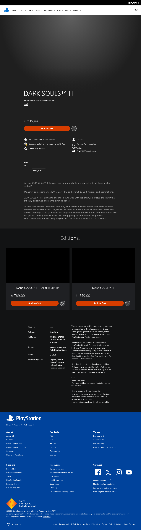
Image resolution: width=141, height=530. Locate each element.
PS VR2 (53, 443)
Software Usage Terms (125, 524)
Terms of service (57, 469)
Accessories (48, 10)
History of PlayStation (15, 455)
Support (76, 10)
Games (14, 10)
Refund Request (12, 487)
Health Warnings (78, 380)
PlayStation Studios (14, 443)
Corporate (10, 451)
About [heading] (9, 432)
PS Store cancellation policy (61, 472)
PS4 (29, 10)
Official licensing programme (62, 491)
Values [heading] (96, 432)
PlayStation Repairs (14, 480)
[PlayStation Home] (6, 10)
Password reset (12, 484)
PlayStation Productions (16, 447)
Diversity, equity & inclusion (104, 447)
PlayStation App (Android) (104, 484)
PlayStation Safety (13, 472)
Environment (98, 436)
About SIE (10, 436)
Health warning (56, 480)
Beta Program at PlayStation (105, 491)
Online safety (98, 443)
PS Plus (37, 10)
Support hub (11, 469)
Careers (9, 439)
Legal (55, 524)
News (59, 10)
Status (9, 476)
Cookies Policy (107, 524)
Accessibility (98, 439)
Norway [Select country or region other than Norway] (14, 524)
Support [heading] (10, 464)
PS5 (22, 10)
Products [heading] (54, 432)
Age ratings (54, 476)
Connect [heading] (97, 464)
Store (67, 10)
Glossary (53, 487)
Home (8, 425)
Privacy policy (64, 524)
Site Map (96, 524)
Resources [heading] (55, 464)
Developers (54, 484)
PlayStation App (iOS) (102, 480)
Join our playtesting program (105, 488)
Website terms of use (81, 524)
